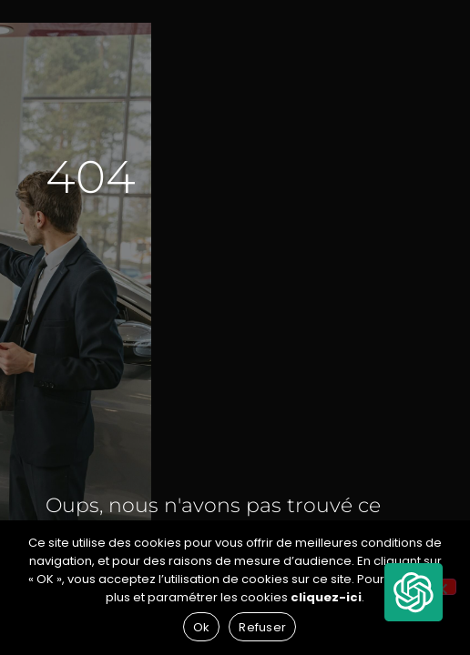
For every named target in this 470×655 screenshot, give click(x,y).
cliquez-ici (326, 597)
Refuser (262, 627)
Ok (201, 627)
